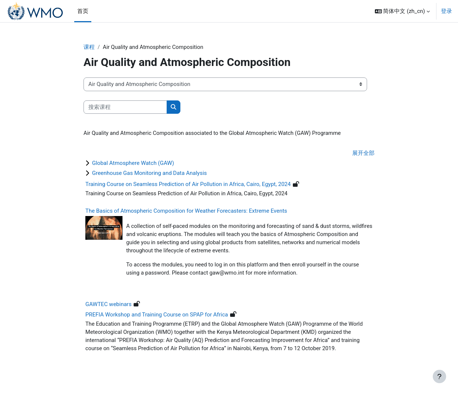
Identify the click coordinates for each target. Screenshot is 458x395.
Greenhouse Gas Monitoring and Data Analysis (149, 173)
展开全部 (363, 153)
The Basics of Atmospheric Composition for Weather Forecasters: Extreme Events (186, 211)
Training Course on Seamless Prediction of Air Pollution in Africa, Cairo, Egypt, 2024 (188, 185)
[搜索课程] (125, 107)
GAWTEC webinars (108, 305)
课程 (89, 47)
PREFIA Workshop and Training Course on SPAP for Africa (156, 316)
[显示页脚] (439, 376)
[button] (402, 11)
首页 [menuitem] (82, 11)
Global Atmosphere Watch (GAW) (133, 163)
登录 (446, 11)
